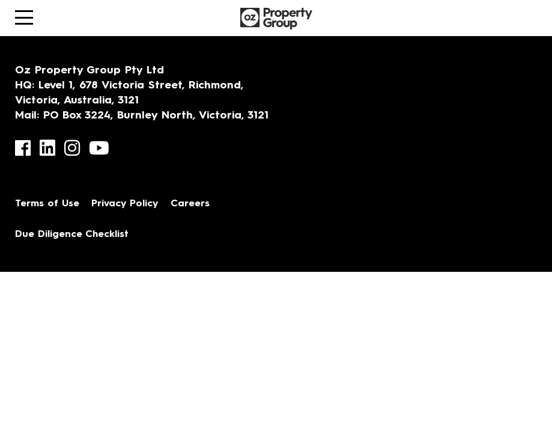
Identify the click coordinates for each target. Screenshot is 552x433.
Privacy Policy (125, 204)
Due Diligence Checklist (72, 234)
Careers (190, 204)
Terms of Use (47, 204)
